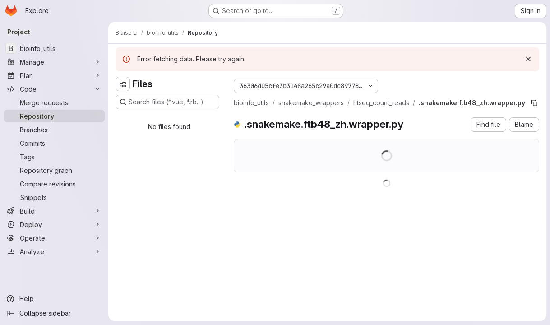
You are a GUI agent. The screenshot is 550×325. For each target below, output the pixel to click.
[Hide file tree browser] (123, 84)
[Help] (54, 298)
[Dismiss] (528, 59)
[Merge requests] (54, 102)
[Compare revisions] (54, 183)
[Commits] (54, 143)
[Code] (54, 89)
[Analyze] (54, 251)
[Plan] (54, 75)
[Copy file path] (534, 103)
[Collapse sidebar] (54, 313)
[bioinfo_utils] (54, 48)
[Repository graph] (54, 170)
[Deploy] (54, 224)
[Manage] (54, 62)
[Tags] (54, 156)
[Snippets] (54, 197)
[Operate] (54, 238)
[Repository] (54, 116)
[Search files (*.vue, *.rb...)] (167, 102)
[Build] (54, 210)
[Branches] (54, 129)
